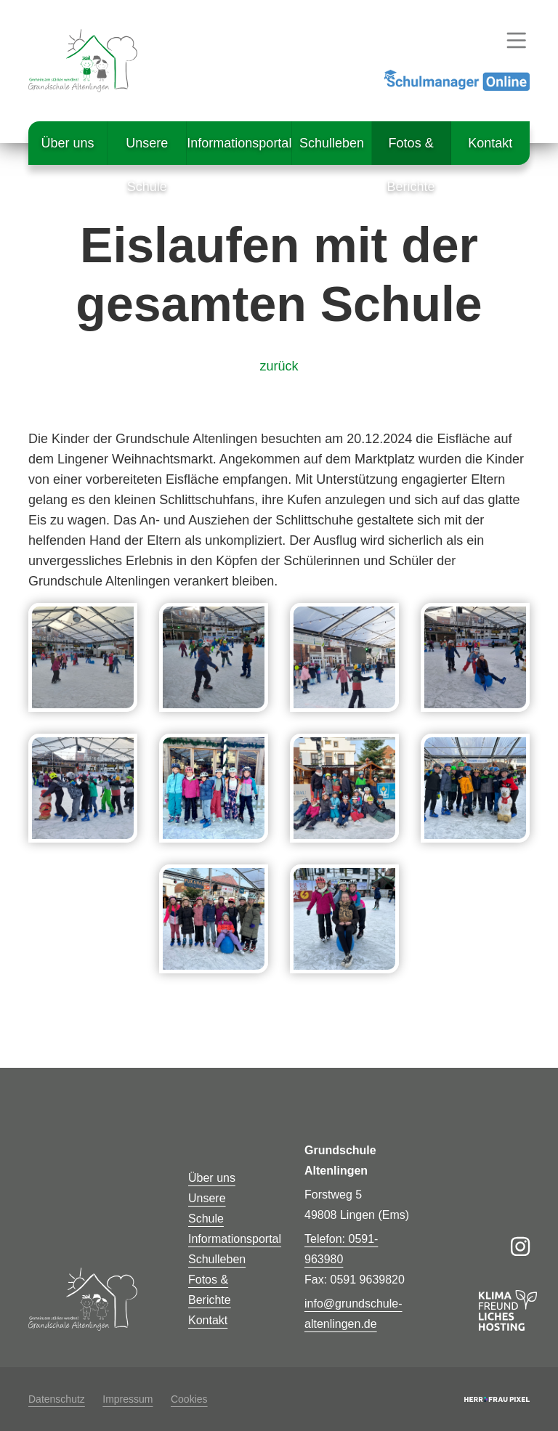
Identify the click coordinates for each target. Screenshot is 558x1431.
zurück (278, 366)
